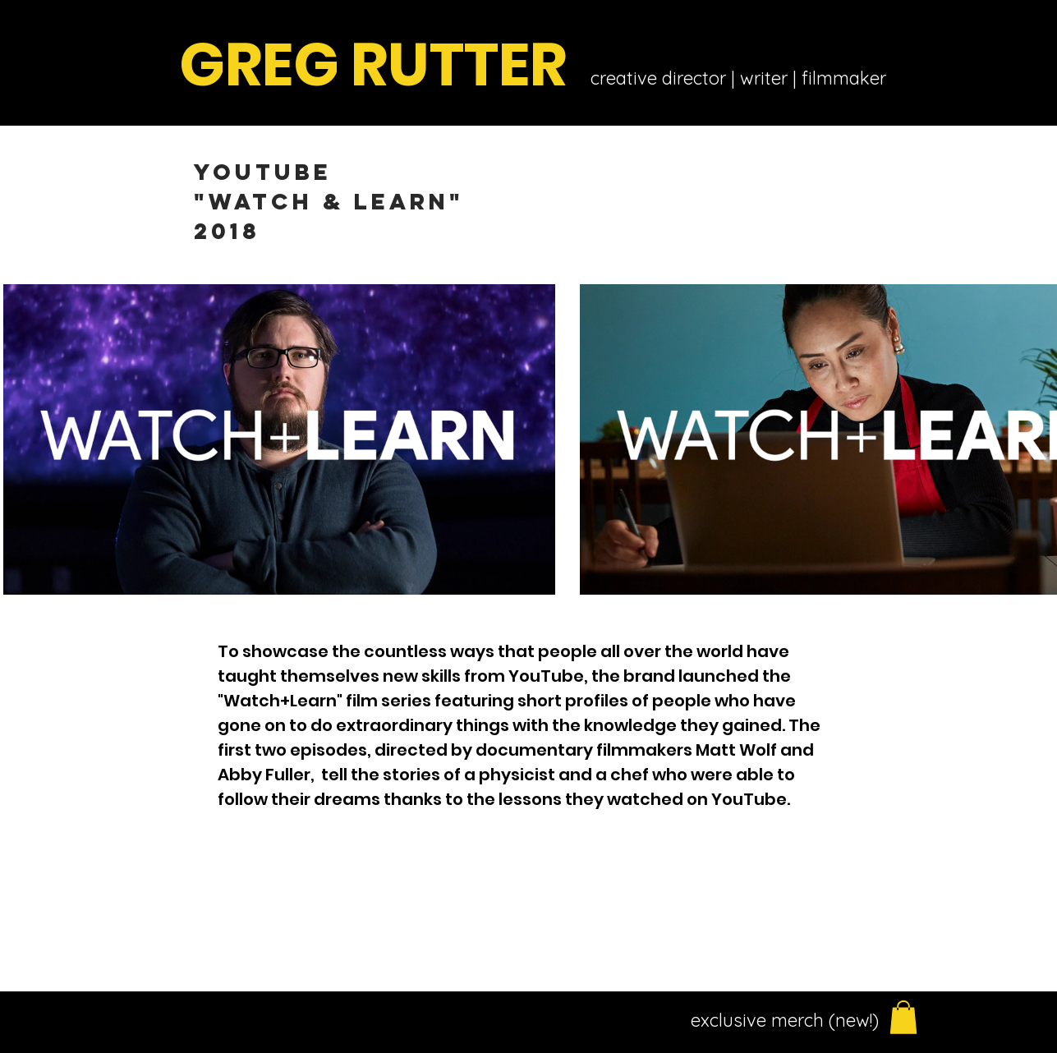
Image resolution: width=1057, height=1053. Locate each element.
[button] (903, 1017)
